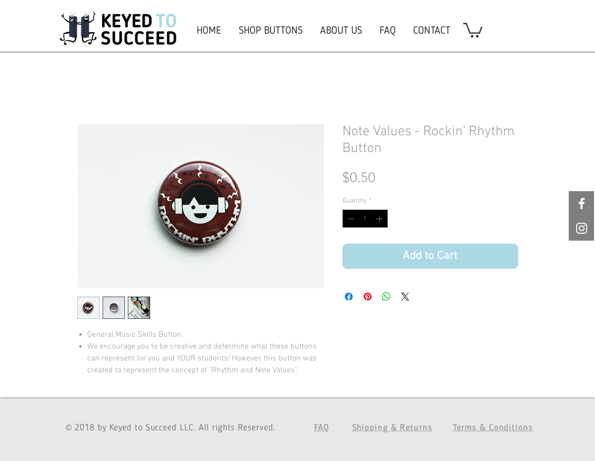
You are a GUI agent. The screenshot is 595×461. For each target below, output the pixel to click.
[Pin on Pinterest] (368, 297)
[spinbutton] (365, 218)
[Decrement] (350, 218)
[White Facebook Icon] (581, 203)
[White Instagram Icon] (581, 228)
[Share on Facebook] (349, 297)
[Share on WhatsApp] (386, 297)
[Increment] (380, 218)
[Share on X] (405, 297)
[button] (473, 29)
